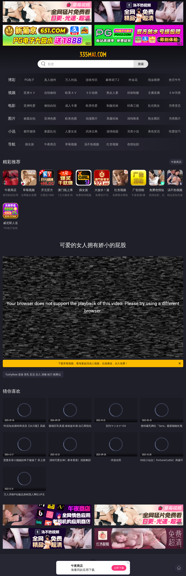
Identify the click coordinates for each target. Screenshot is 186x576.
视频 (11, 92)
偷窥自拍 (29, 118)
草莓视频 (71, 144)
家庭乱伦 (50, 131)
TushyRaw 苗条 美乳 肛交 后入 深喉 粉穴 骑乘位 (33, 374)
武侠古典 (92, 131)
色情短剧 (133, 144)
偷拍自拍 (50, 106)
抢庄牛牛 (175, 80)
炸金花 (133, 80)
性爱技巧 (175, 131)
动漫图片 (92, 118)
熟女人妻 (112, 93)
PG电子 (29, 80)
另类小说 (133, 131)
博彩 (11, 79)
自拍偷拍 (50, 93)
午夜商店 (50, 144)
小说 (11, 131)
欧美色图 (71, 118)
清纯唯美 (133, 118)
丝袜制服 (133, 93)
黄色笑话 (154, 131)
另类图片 (175, 118)
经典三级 (133, 106)
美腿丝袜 (112, 118)
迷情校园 (112, 131)
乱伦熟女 (154, 106)
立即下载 (119, 568)
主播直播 (154, 93)
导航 (11, 144)
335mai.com (92, 54)
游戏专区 (92, 80)
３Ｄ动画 (92, 93)
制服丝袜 (112, 106)
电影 (11, 105)
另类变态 (175, 106)
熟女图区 (154, 118)
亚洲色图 (50, 118)
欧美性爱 (92, 106)
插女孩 (29, 144)
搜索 (141, 64)
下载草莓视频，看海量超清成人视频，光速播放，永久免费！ (119, 363)
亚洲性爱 (29, 106)
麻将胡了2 (112, 80)
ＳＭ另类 (175, 93)
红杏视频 (112, 144)
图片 (11, 118)
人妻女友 (71, 131)
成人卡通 (71, 106)
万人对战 (71, 80)
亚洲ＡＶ (29, 93)
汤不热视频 (91, 144)
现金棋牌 (154, 80)
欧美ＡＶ (71, 93)
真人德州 (50, 80)
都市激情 (29, 131)
